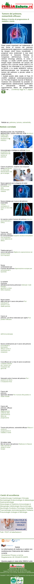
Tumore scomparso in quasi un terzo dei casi (6, 207)
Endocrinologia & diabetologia (22, 500)
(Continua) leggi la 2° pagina (22, 89)
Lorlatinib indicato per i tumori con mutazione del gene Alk (6, 366)
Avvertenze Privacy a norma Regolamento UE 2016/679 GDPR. (14, 556)
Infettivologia (14, 506)
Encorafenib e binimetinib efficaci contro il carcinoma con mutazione (6, 349)
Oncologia (21, 508)
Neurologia (4, 508)
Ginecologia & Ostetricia (9, 504)
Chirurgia (25, 498)
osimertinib (26, 122)
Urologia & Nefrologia (19, 512)
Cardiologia (16, 498)
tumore (19, 122)
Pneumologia (5, 512)
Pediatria (29, 510)
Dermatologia (5, 500)
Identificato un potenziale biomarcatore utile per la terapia (6, 171)
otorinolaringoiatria (19, 510)
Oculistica (12, 508)
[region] (17, 107)
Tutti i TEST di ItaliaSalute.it (10, 532)
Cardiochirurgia (6, 498)
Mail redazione (17, 574)
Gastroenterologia (7, 502)
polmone (12, 122)
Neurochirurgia (25, 506)
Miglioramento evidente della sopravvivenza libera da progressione (5, 414)
